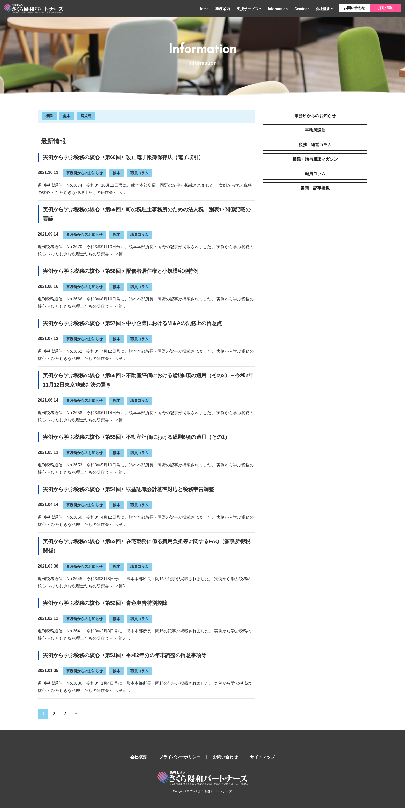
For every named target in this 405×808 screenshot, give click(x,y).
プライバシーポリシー (179, 757)
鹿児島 (86, 116)
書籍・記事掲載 (315, 188)
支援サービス (247, 9)
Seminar (301, 9)
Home (204, 9)
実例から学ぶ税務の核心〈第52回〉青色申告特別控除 (105, 603)
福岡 (49, 116)
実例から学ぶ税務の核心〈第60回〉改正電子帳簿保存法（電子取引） (123, 157)
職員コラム (139, 173)
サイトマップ (262, 757)
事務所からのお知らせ (84, 173)
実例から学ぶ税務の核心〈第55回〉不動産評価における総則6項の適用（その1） (136, 437)
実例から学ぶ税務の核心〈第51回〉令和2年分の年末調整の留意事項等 (124, 655)
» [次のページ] (76, 714)
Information (278, 9)
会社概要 (322, 9)
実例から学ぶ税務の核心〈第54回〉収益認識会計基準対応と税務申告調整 (128, 489)
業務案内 (222, 9)
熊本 (66, 116)
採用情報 (385, 8)
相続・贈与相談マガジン (315, 159)
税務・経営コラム (315, 144)
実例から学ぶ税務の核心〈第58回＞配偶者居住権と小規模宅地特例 (120, 271)
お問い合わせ (354, 8)
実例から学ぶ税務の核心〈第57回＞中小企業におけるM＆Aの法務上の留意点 (132, 323)
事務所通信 (315, 130)
